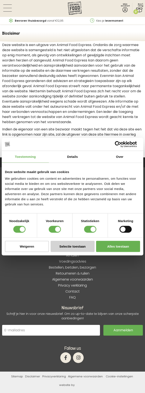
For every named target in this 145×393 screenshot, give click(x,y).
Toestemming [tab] (25, 156)
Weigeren (27, 246)
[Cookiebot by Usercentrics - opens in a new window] (121, 144)
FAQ (72, 297)
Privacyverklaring (54, 376)
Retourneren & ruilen (72, 273)
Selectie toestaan (72, 246)
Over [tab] (120, 156)
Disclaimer (32, 376)
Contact (72, 291)
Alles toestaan (118, 246)
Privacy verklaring (72, 285)
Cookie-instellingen (119, 376)
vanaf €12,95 (36, 20)
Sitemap (17, 376)
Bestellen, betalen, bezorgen (72, 267)
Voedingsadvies (72, 261)
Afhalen (72, 255)
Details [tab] (72, 156)
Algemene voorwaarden (72, 279)
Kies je (106, 20)
